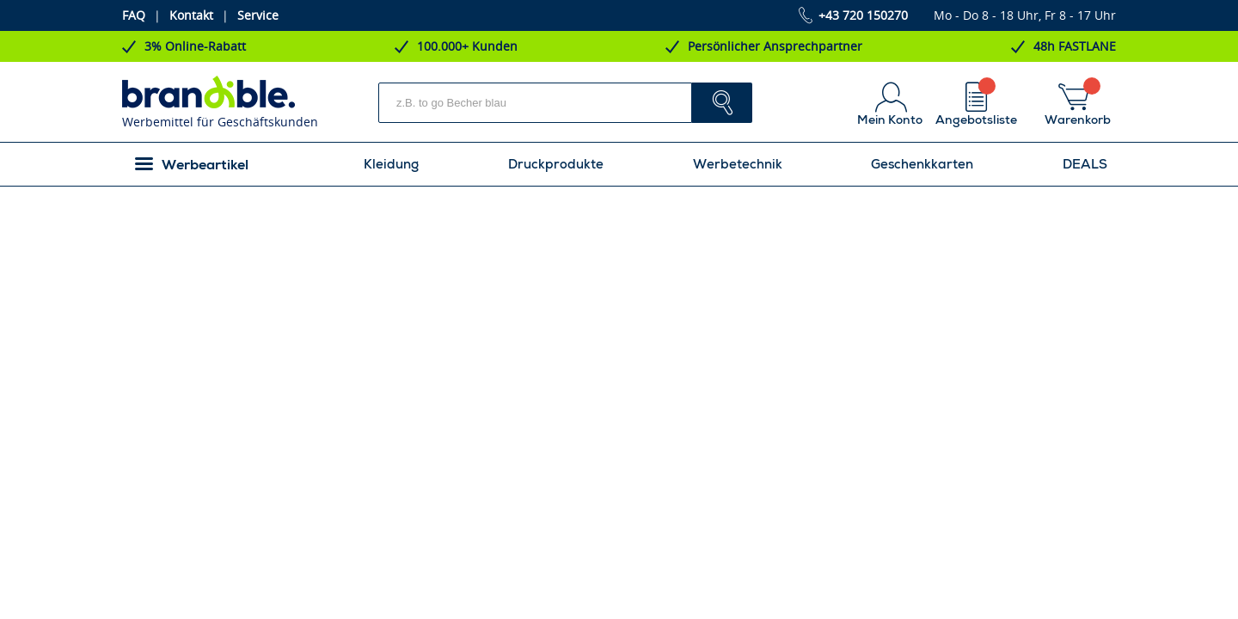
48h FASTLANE (1074, 46)
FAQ (133, 15)
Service (258, 15)
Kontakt (191, 15)
